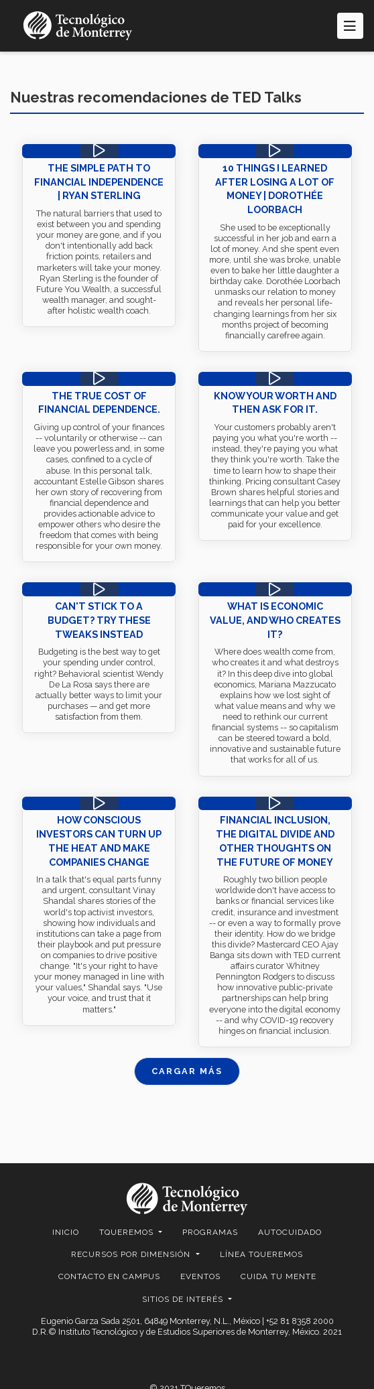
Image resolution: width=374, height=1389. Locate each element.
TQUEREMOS (127, 1232)
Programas (210, 1232)
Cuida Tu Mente (278, 1276)
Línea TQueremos (261, 1254)
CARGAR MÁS (187, 1071)
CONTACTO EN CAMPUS (109, 1276)
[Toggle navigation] (350, 26)
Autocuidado (290, 1232)
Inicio (65, 1232)
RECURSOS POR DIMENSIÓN (132, 1254)
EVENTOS (200, 1276)
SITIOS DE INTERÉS (184, 1299)
